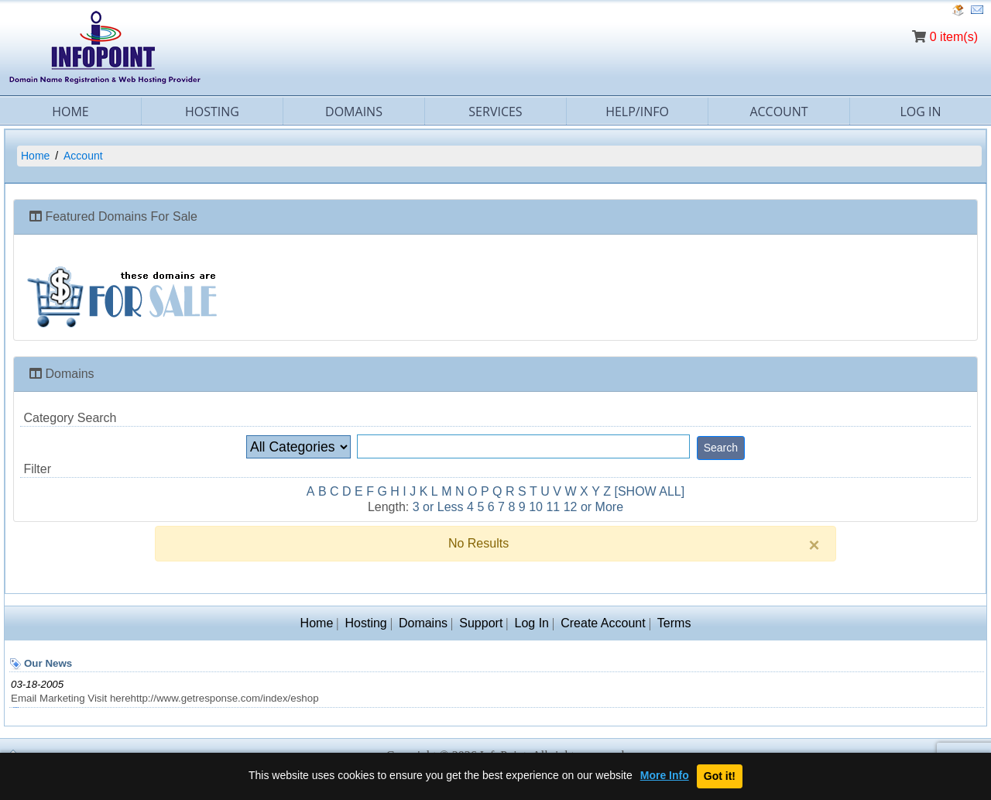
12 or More (593, 506)
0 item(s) (954, 36)
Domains (353, 111)
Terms (674, 623)
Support (480, 623)
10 (536, 506)
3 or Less (438, 506)
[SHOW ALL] (650, 491)
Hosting (212, 111)
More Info (664, 775)
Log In (920, 111)
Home (70, 111)
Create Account (603, 623)
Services (495, 111)
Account (778, 111)
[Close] (814, 545)
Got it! (720, 776)
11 (553, 506)
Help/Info (637, 111)
